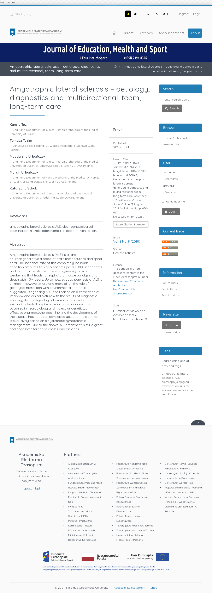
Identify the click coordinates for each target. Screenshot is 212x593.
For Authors (169, 289)
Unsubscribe (172, 332)
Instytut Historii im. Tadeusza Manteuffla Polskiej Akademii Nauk (84, 497)
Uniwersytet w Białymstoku (180, 478)
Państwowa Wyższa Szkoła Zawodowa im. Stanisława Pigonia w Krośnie (131, 487)
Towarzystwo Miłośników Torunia (134, 525)
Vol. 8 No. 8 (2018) (126, 241)
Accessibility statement (129, 587)
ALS (177, 378)
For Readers (170, 283)
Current (128, 33)
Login (197, 14)
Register (183, 14)
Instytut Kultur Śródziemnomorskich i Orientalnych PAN (80, 511)
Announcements (171, 33)
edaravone (169, 390)
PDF (119, 129)
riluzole (185, 386)
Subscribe (171, 325)
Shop (154, 587)
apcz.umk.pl (31, 488)
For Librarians (170, 295)
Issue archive (170, 144)
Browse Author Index (176, 138)
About (195, 33)
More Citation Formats (130, 224)
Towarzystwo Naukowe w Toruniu (135, 530)
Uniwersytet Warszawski (179, 482)
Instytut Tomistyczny (80, 520)
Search (174, 108)
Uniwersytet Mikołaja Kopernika (183, 473)
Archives (146, 33)
